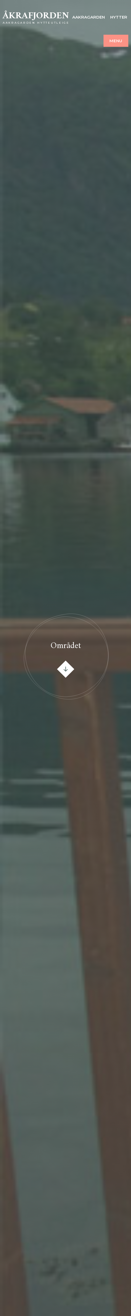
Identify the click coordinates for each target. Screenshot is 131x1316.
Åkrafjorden (36, 16)
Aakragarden (88, 17)
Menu (115, 40)
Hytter (118, 17)
